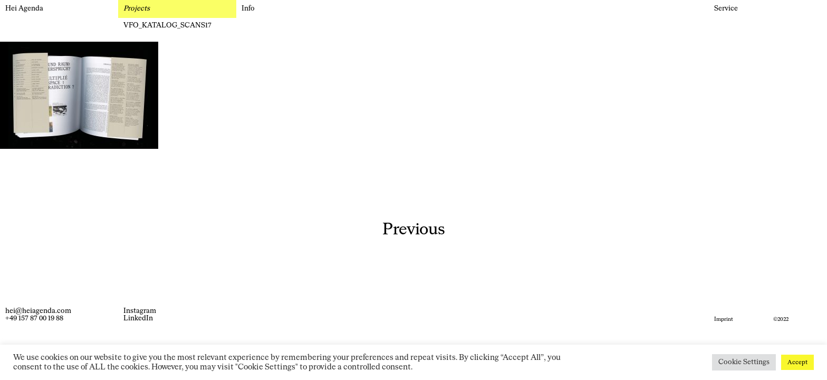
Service (726, 8)
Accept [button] (797, 362)
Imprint (723, 319)
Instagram (139, 311)
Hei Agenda (24, 8)
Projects (136, 8)
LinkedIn (138, 318)
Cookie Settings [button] (744, 362)
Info (248, 8)
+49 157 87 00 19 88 (34, 318)
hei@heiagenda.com (38, 311)
